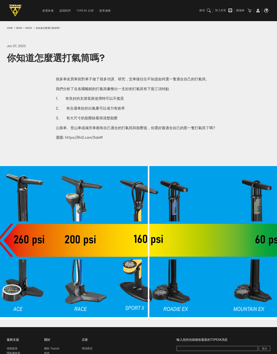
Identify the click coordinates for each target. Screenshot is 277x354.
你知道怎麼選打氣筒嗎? (48, 28)
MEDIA (28, 28)
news (19, 28)
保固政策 (12, 348)
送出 (264, 348)
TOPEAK (16, 10)
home (10, 28)
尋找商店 (87, 348)
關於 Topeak (51, 348)
